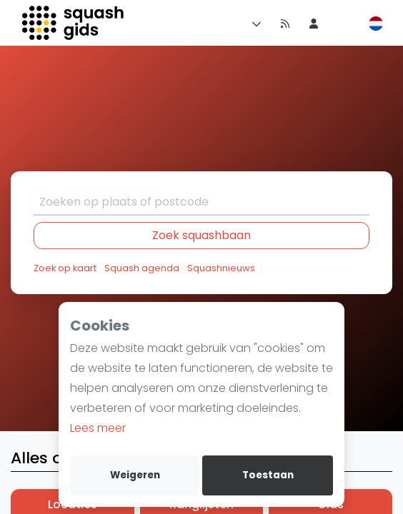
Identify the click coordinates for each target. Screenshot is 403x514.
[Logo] (74, 23)
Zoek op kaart (65, 268)
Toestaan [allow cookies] (268, 475)
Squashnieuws (221, 268)
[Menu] (254, 23)
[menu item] (313, 23)
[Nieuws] (285, 23)
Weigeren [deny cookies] (135, 475)
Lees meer (98, 428)
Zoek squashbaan (201, 235)
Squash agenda (141, 268)
